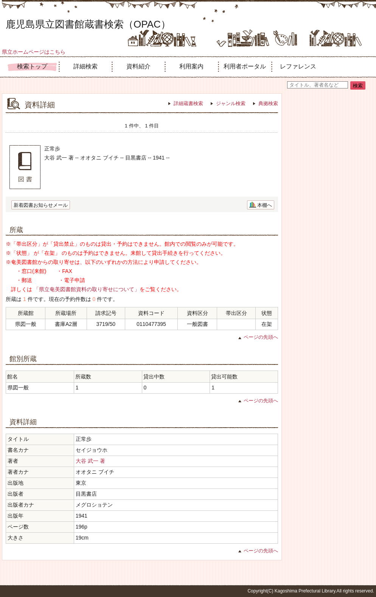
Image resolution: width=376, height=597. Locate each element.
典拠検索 (268, 103)
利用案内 (191, 66)
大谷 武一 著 (90, 461)
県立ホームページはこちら (33, 52)
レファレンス (298, 66)
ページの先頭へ (261, 337)
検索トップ (32, 66)
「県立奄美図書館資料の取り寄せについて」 (87, 289)
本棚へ (264, 205)
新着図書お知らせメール (41, 205)
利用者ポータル (245, 66)
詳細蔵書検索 (188, 103)
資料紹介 (138, 66)
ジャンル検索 (230, 103)
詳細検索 (85, 66)
